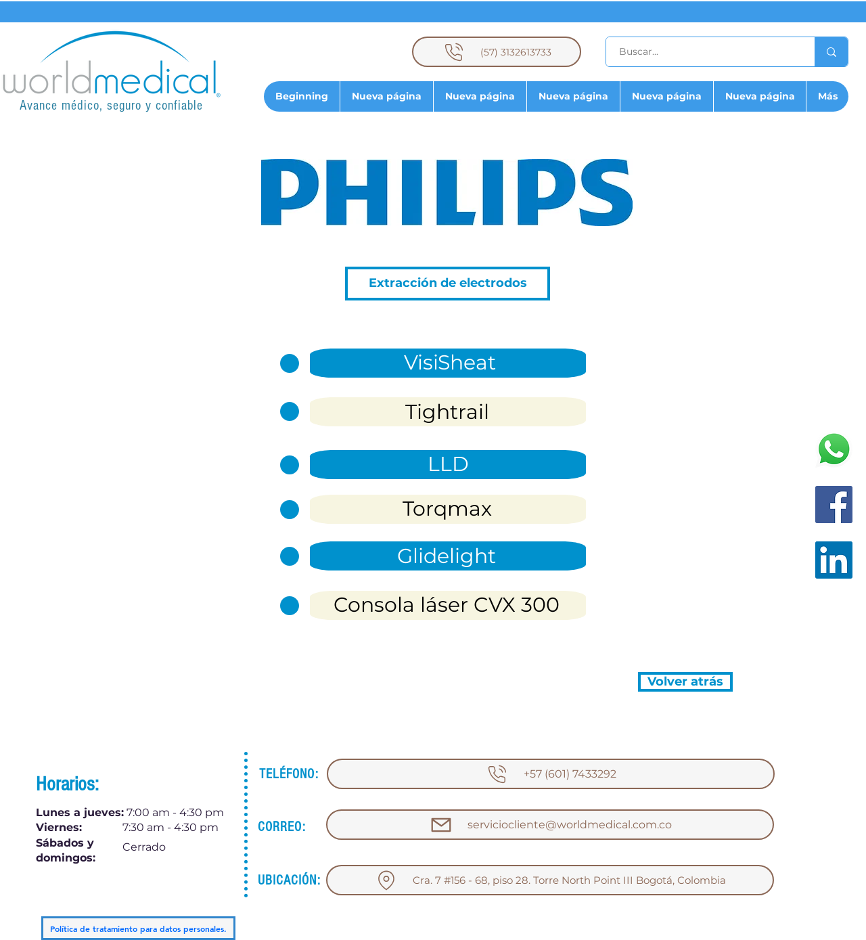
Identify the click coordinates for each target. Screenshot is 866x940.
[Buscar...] (702, 51)
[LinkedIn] (833, 560)
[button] (447, 283)
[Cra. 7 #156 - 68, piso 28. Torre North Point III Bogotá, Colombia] (550, 880)
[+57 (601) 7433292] (551, 774)
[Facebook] (833, 504)
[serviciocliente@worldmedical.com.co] (550, 824)
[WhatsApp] (833, 449)
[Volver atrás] (685, 682)
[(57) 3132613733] (496, 52)
